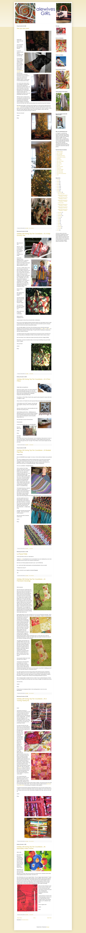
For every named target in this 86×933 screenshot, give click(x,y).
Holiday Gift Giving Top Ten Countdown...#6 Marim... (63, 210)
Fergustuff (58, 158)
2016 (58, 179)
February (59, 226)
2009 (58, 189)
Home (34, 917)
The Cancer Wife (60, 170)
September (60, 215)
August (59, 217)
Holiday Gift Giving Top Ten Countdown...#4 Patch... (62, 205)
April (59, 223)
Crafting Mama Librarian (61, 157)
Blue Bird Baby (59, 154)
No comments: (31, 228)
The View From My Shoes (61, 173)
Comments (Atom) (25, 919)
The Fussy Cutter (60, 172)
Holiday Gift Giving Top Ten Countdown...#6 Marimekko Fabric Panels (31, 847)
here (42, 328)
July (59, 218)
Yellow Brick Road (20, 785)
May (59, 221)
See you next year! (23, 28)
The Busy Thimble (60, 169)
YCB (57, 174)
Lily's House (59, 162)
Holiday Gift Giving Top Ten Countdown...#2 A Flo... (62, 198)
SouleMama (59, 168)
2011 (58, 186)
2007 (58, 230)
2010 (58, 187)
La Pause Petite (22, 554)
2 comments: (31, 373)
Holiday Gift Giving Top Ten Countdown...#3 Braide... (63, 201)
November (60, 212)
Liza (22, 559)
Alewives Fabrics (60, 151)
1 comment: (31, 548)
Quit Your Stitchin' (60, 166)
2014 (58, 181)
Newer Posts (19, 917)
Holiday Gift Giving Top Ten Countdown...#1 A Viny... (63, 196)
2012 (58, 184)
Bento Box (49, 783)
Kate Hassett (59, 159)
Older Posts (49, 917)
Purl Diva (58, 165)
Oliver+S (18, 106)
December (60, 192)
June (59, 220)
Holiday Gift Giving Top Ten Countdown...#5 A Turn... (63, 207)
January (59, 228)
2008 (58, 190)
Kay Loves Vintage (60, 161)
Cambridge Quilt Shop (61, 155)
